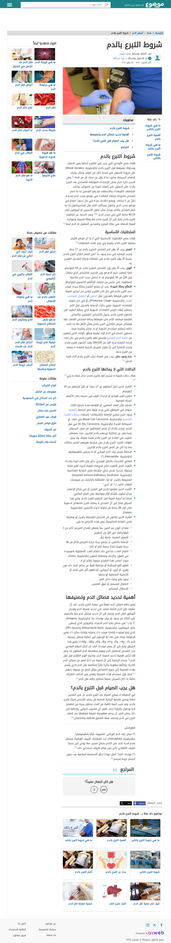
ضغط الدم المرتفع (117, 337)
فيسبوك (142, 803)
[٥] (77, 242)
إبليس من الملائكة (45, 404)
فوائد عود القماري (46, 417)
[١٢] (75, 747)
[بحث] (106, 5)
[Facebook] (161, 925)
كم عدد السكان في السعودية (39, 398)
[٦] (124, 360)
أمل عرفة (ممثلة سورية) (42, 436)
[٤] (64, 223)
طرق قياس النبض (46, 423)
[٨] (129, 659)
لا (94, 789)
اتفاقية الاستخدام (17, 929)
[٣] (95, 214)
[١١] (72, 717)
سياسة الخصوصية (47, 929)
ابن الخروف (50, 429)
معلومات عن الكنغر (45, 392)
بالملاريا (73, 409)
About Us (51, 935)
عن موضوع (50, 923)
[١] (73, 176)
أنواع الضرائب (49, 385)
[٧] (134, 379)
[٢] (97, 214)
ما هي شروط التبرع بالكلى (152, 127)
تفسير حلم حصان (46, 410)
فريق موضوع (19, 935)
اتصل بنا (22, 923)
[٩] (134, 673)
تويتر (129, 803)
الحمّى (93, 295)
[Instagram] (147, 925)
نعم (104, 789)
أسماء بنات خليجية (46, 442)
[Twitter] (154, 925)
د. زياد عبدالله (120, 58)
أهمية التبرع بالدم (153, 137)
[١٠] (77, 678)
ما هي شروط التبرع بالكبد (152, 146)
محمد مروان (125, 54)
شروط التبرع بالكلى (153, 156)
